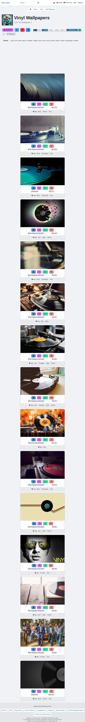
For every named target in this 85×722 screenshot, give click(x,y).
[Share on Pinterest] (22, 30)
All (4, 34)
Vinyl (41, 9)
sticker (52, 40)
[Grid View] (35, 30)
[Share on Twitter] (17, 30)
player (57, 40)
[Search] (38, 2)
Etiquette (50, 710)
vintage (35, 40)
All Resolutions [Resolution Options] (72, 30)
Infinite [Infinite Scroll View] (45, 30)
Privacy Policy (18, 710)
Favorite (8, 30)
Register (80, 2)
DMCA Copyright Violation (75, 710)
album (24, 40)
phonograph (69, 40)
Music (35, 9)
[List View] (39, 30)
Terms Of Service (30, 710)
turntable (29, 40)
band (20, 40)
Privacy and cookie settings (42, 714)
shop (44, 40)
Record (45, 111)
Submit (59, 2)
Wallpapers (11, 34)
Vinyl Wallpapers (50, 9)
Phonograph (45, 153)
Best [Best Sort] (57, 30)
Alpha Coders (5, 3)
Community (68, 2)
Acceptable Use (41, 710)
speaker (75, 40)
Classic (62, 40)
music (12, 40)
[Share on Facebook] (28, 30)
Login (74, 2)
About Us (4, 710)
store (40, 40)
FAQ (10, 710)
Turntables (41, 363)
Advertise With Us (61, 710)
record (48, 40)
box (16, 40)
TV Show (42, 573)
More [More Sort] (62, 30)
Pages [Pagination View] (51, 30)
